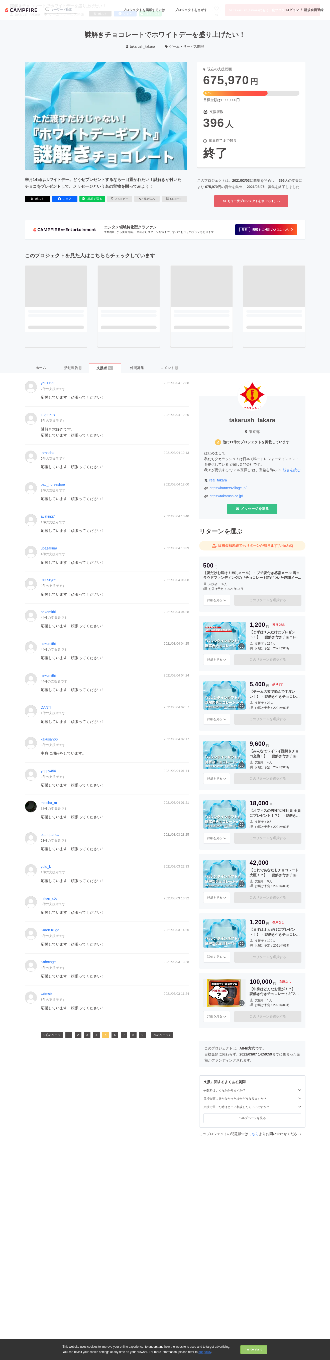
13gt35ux (48, 415)
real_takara (218, 480)
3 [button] (87, 1035)
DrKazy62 (48, 580)
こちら (253, 1134)
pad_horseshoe (53, 484)
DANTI (46, 707)
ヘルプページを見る (252, 1118)
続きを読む (291, 470)
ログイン (292, 10)
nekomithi (48, 612)
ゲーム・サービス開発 (184, 46)
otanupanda (50, 835)
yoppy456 (48, 771)
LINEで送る (92, 199)
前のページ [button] (51, 1035)
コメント (169, 368)
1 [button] (69, 1035)
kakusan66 (49, 739)
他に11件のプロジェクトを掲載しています (256, 442)
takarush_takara (140, 46)
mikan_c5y (49, 898)
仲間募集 (137, 368)
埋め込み (147, 198)
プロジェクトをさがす (191, 10)
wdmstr (46, 994)
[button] (266, 229)
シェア (64, 199)
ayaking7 (48, 516)
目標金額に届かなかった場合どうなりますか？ (252, 1098)
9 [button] (142, 1035)
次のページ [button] (161, 1035)
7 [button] (124, 1035)
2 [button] (78, 1035)
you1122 (47, 383)
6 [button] (115, 1035)
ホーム (41, 368)
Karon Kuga (50, 930)
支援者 (104, 368)
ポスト (37, 199)
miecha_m (49, 803)
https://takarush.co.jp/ (226, 496)
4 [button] (96, 1035)
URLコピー (120, 198)
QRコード (174, 198)
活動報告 (73, 368)
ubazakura (49, 548)
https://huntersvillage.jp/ (228, 488)
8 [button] (133, 1035)
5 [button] (105, 1035)
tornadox (47, 453)
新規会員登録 (313, 10)
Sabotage (48, 962)
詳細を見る (216, 600)
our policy (204, 1352)
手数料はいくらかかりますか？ (252, 1090)
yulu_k (46, 866)
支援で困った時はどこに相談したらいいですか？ (252, 1107)
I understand (254, 1349)
